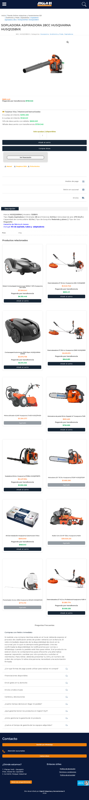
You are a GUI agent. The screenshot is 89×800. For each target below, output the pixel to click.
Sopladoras (25, 18)
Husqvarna (44, 34)
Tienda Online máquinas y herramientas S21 (24, 15)
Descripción (10, 209)
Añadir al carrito (44, 142)
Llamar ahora (44, 756)
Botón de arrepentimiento (20, 782)
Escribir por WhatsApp (45, 744)
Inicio (4, 15)
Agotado (22, 423)
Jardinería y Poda (12, 18)
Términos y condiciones (67, 772)
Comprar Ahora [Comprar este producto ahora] (44, 148)
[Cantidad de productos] (43, 135)
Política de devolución (67, 769)
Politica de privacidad (67, 775)
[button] (68, 42)
